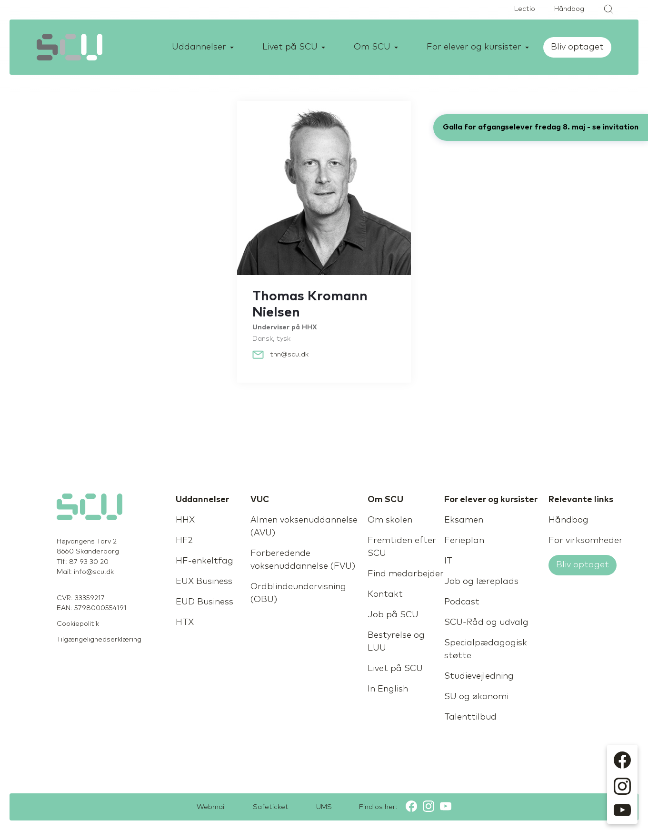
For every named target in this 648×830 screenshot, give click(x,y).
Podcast (461, 602)
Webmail (205, 807)
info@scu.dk (94, 572)
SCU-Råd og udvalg (486, 622)
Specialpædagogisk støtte (485, 649)
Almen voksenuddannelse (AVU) (304, 526)
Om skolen (390, 520)
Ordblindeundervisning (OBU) (298, 593)
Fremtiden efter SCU (402, 547)
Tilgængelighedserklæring (99, 639)
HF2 (184, 540)
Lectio (524, 9)
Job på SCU (393, 615)
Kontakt (385, 594)
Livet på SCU (395, 668)
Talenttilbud (470, 717)
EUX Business (204, 581)
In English (388, 689)
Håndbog (569, 9)
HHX (185, 520)
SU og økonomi (476, 696)
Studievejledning (479, 676)
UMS (326, 807)
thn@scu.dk (289, 354)
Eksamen (463, 520)
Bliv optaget (578, 47)
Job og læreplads (481, 581)
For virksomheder (585, 540)
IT (448, 561)
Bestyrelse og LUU (396, 641)
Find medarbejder (406, 574)
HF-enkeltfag (204, 561)
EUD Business (204, 602)
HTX (185, 622)
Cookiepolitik (78, 624)
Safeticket (269, 807)
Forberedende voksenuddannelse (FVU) (302, 560)
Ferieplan (464, 540)
